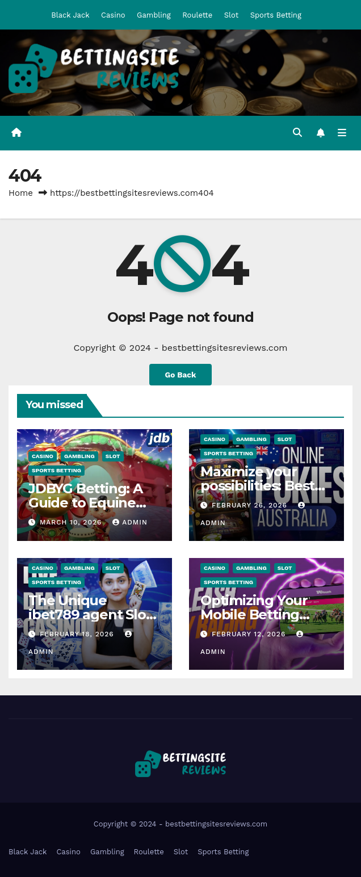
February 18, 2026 (78, 634)
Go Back (180, 374)
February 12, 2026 (250, 634)
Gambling (154, 15)
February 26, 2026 (251, 505)
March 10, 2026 (72, 522)
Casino (113, 15)
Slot (231, 15)
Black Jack (70, 15)
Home (21, 193)
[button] (297, 132)
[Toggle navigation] (341, 133)
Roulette (197, 15)
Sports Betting (275, 15)
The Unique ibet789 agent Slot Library (89, 614)
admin (130, 522)
